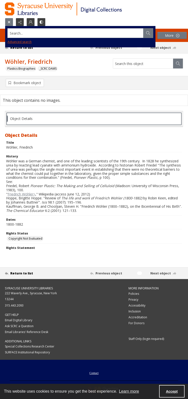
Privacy (133, 299)
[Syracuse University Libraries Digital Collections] (78, 8)
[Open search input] (9, 22)
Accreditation (138, 317)
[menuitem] (93, 372)
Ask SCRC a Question (19, 326)
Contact (93, 373)
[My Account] (31, 22)
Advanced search (20, 42)
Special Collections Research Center (29, 346)
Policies (134, 294)
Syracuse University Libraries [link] (29, 288)
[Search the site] (75, 33)
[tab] (94, 119)
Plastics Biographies (21, 68)
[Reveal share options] (20, 22)
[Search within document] (178, 63)
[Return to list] (28, 47)
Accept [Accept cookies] (172, 391)
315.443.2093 (14, 305)
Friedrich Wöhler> (21, 194)
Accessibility (137, 305)
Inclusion (135, 311)
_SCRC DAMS (48, 68)
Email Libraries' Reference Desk (26, 332)
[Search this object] (143, 63)
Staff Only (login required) (146, 339)
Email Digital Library (18, 320)
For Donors (136, 323)
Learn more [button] (129, 391)
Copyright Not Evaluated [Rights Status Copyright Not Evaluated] (25, 238)
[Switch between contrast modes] (41, 22)
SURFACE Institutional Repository (27, 352)
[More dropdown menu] (172, 35)
